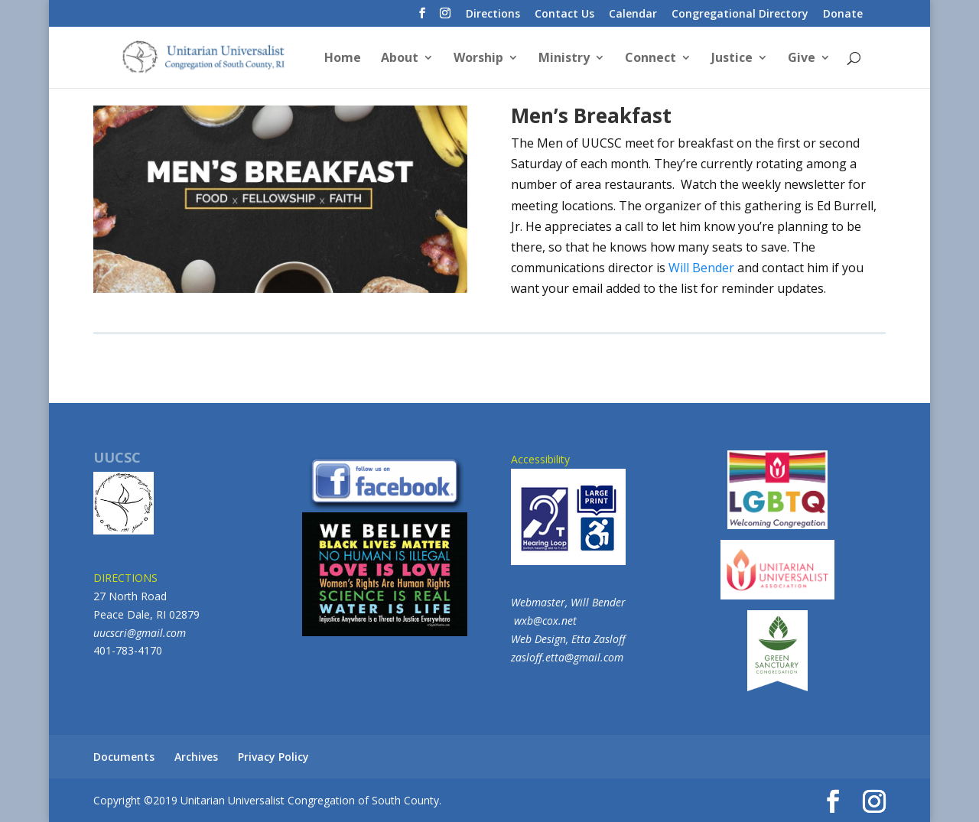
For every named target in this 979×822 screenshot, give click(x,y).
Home (342, 59)
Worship (478, 59)
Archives (196, 756)
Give (801, 59)
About (399, 59)
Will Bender (701, 267)
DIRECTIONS (125, 577)
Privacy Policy (273, 756)
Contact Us (564, 14)
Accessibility (568, 508)
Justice (732, 59)
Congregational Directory (740, 14)
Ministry (564, 59)
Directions (493, 14)
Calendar (633, 14)
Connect (650, 59)
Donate (843, 14)
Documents (123, 756)
